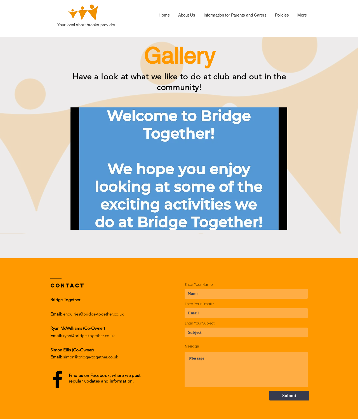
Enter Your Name (199, 284)
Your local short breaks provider (86, 24)
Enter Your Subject (200, 323)
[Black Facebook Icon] (57, 379)
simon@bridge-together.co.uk (90, 357)
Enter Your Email (198, 304)
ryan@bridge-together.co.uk (89, 335)
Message (192, 346)
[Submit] (289, 395)
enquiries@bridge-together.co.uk (93, 314)
